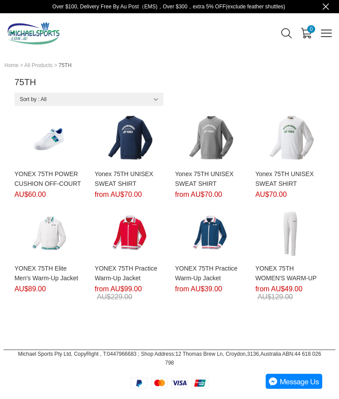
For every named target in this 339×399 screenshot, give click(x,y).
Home (11, 65)
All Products (38, 65)
